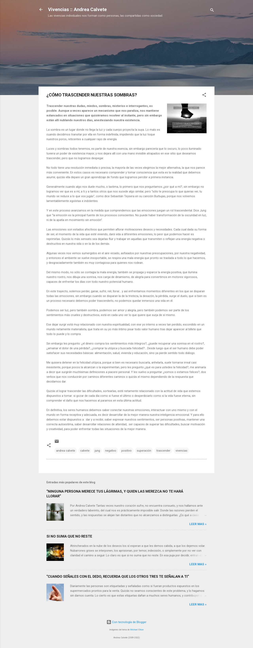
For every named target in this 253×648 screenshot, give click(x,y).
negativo (110, 450)
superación (144, 450)
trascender (163, 450)
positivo (126, 450)
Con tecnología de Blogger (126, 622)
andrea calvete (65, 450)
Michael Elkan (137, 629)
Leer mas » (198, 524)
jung (97, 450)
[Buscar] (212, 11)
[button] (204, 95)
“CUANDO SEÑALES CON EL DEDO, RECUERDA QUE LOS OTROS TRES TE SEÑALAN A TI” (117, 576)
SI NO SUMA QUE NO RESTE (69, 536)
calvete (85, 450)
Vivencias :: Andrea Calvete (77, 9)
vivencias (181, 450)
